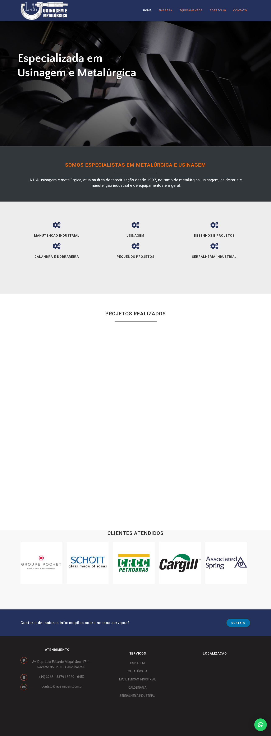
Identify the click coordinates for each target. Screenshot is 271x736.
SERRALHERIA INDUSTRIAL (137, 695)
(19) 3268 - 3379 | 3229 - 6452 (62, 677)
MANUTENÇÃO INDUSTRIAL (137, 679)
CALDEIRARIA (137, 687)
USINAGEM (137, 663)
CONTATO (238, 622)
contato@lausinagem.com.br (62, 686)
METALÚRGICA (137, 671)
